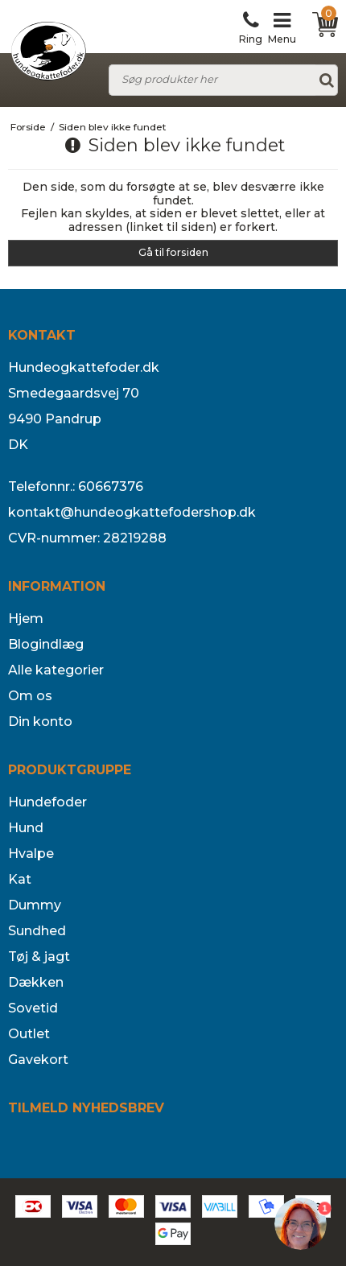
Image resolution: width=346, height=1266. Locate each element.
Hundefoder (47, 802)
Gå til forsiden (173, 252)
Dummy (34, 905)
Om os (30, 695)
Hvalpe (31, 853)
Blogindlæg (46, 644)
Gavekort (38, 1059)
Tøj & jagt (39, 956)
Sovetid (33, 1008)
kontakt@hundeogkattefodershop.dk (132, 512)
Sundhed (37, 930)
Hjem (25, 618)
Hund (25, 827)
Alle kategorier (56, 670)
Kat (19, 879)
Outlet (29, 1033)
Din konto (40, 721)
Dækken (36, 982)
